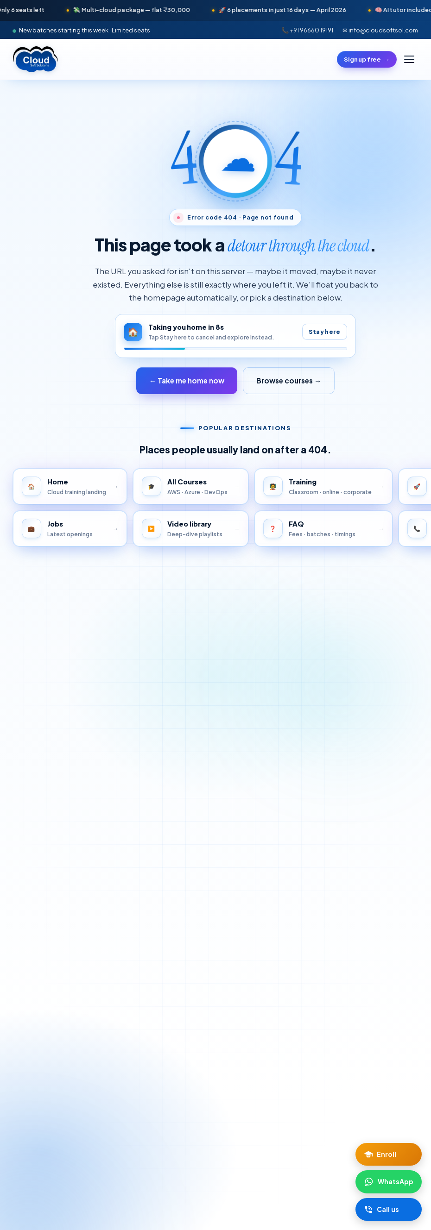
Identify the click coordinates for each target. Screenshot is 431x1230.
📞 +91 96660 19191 (307, 30)
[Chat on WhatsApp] (388, 1181)
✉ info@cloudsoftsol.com (380, 30)
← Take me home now (186, 380)
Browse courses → (288, 380)
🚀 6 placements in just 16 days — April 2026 (351, 9)
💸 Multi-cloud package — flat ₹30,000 (199, 9)
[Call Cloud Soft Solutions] (388, 1209)
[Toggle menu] (409, 59)
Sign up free (367, 59)
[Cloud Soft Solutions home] (35, 59)
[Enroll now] (388, 1154)
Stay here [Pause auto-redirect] (324, 331)
